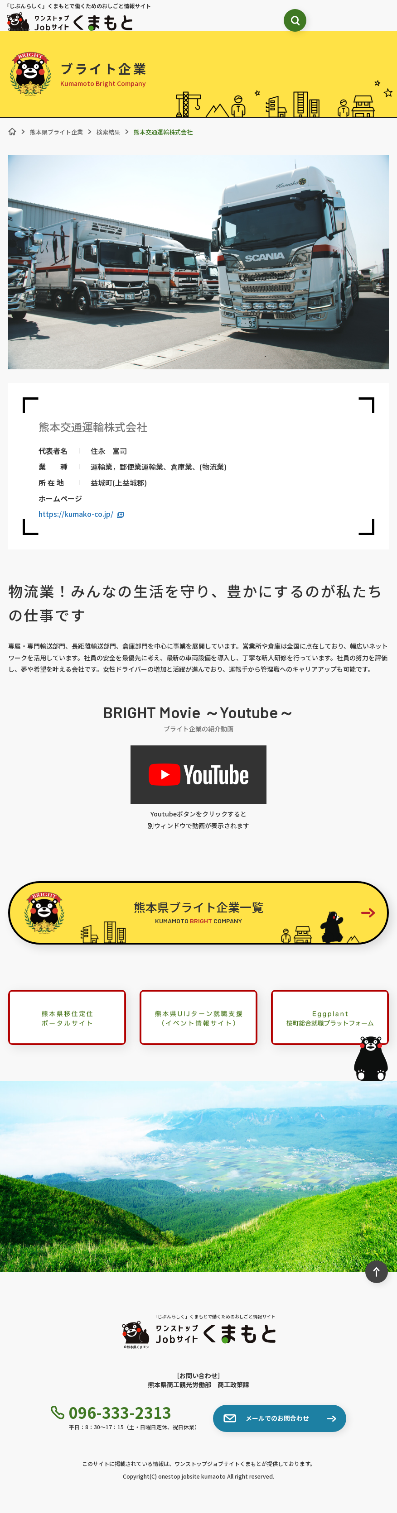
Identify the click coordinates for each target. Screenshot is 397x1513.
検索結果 (108, 132)
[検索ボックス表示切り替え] (295, 20)
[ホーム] (12, 131)
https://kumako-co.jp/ (81, 514)
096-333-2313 (111, 1412)
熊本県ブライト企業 (56, 132)
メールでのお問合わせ (266, 1418)
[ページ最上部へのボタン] (376, 1271)
